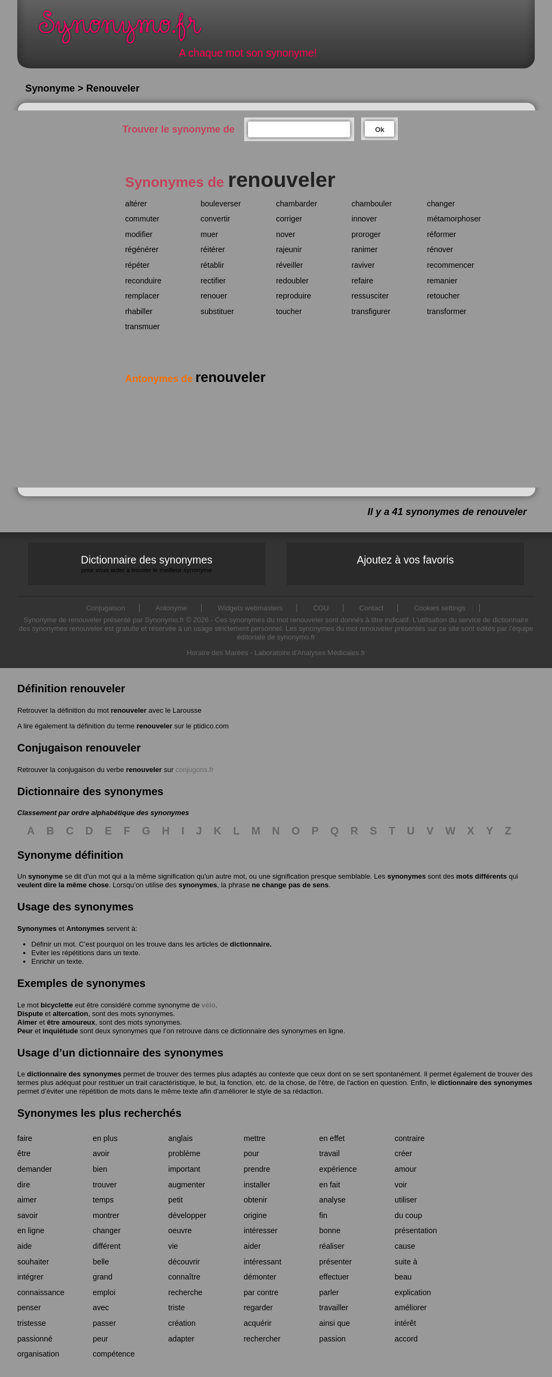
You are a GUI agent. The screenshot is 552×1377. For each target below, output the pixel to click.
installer (257, 1184)
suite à (406, 1261)
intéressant (262, 1261)
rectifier (213, 280)
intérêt (405, 1323)
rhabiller (139, 311)
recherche (185, 1292)
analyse (332, 1199)
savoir (27, 1215)
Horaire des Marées (217, 653)
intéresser (261, 1230)
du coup (408, 1215)
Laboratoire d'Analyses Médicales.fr (309, 653)
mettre (255, 1138)
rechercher (262, 1338)
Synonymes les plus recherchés (99, 1113)
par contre (261, 1292)
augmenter (186, 1184)
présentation (416, 1230)
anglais (180, 1138)
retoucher (443, 295)
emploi (104, 1292)
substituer (217, 311)
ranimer (364, 249)
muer (209, 234)
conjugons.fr (194, 770)
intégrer (30, 1276)
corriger (289, 218)
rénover (440, 249)
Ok (379, 130)
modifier (139, 234)
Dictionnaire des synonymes (146, 564)
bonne (330, 1230)
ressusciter (370, 295)
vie (173, 1246)
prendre (257, 1169)
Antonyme (172, 608)
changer (441, 203)
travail (329, 1153)
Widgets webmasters (250, 608)
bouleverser (221, 203)
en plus (105, 1138)
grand (103, 1276)
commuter (142, 218)
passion (332, 1338)
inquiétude (60, 1031)
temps (103, 1199)
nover (285, 234)
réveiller (289, 265)
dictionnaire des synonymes (74, 1074)
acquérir (258, 1323)
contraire (410, 1138)
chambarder (296, 203)
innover (364, 218)
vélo (209, 1005)
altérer (136, 203)
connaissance (40, 1292)
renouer (214, 295)
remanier (442, 280)
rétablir (212, 265)
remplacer (142, 295)
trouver (105, 1184)
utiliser (406, 1199)
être (24, 1153)
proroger (366, 234)
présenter (335, 1261)
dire (23, 1184)
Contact (372, 608)
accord (406, 1338)
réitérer (213, 249)
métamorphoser (454, 218)
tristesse (31, 1323)
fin (323, 1215)
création (182, 1323)
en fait (329, 1184)
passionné (34, 1338)
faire (24, 1138)
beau (403, 1276)
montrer (106, 1215)
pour (251, 1153)
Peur (25, 1031)
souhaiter (33, 1261)
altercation (70, 1014)
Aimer (27, 1022)
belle (101, 1261)
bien (100, 1169)
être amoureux (71, 1022)
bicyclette (56, 1005)
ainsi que (334, 1323)
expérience (338, 1169)
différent (106, 1246)
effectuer (334, 1276)
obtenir (255, 1199)
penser (29, 1307)
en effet (331, 1138)
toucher (289, 311)
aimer (27, 1199)
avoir (101, 1153)
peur (100, 1338)
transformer (446, 311)
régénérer (141, 249)
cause (405, 1246)
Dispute (30, 1014)
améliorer (411, 1307)
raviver (363, 265)
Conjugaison (105, 608)
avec (101, 1307)
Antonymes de (195, 378)
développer (187, 1215)
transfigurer (370, 311)
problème (184, 1153)
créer (403, 1153)
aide (24, 1246)
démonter (260, 1276)
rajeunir (289, 249)
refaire (362, 280)
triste (176, 1307)
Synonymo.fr (127, 30)
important (184, 1169)
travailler (333, 1307)
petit (175, 1199)
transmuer (142, 326)
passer (104, 1323)
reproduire (293, 295)
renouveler (128, 710)
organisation (38, 1354)
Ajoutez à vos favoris (405, 560)
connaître (184, 1276)
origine (255, 1215)
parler (329, 1292)
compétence (114, 1354)
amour (406, 1169)
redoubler (292, 280)
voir (401, 1184)
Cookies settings (439, 608)
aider (252, 1246)
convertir (215, 218)
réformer (441, 234)
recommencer (450, 265)
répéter (137, 265)
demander (34, 1169)
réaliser (331, 1246)
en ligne (30, 1230)
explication (413, 1292)
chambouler (371, 203)
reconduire (143, 280)
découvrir (184, 1261)
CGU (321, 608)
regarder (258, 1307)
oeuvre (180, 1230)
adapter (181, 1338)
